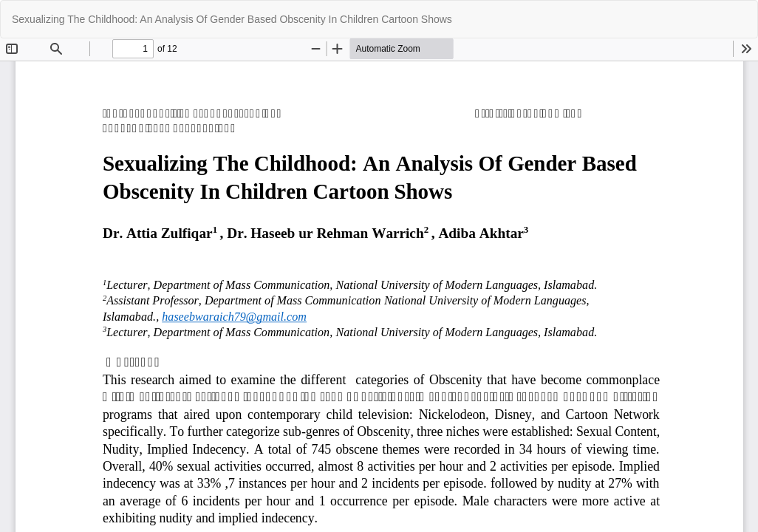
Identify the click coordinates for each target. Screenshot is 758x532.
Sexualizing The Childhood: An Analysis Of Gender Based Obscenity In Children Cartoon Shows (232, 19)
